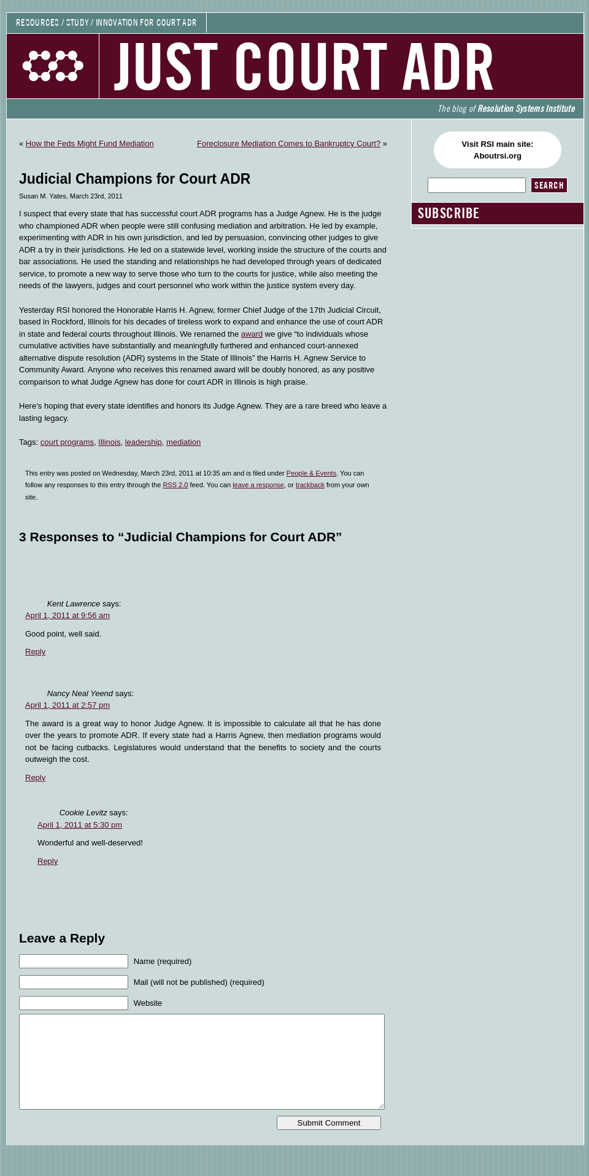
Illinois (109, 442)
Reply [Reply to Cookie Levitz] (47, 861)
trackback (310, 484)
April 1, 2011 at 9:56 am (67, 615)
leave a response (258, 484)
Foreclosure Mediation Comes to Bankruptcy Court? (288, 143)
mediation (183, 442)
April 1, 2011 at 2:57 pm (67, 705)
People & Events (311, 473)
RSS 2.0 (175, 484)
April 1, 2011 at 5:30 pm (79, 824)
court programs (67, 442)
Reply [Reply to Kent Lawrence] (35, 651)
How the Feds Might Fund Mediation (90, 143)
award (252, 334)
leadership (143, 442)
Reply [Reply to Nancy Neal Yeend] (35, 777)
